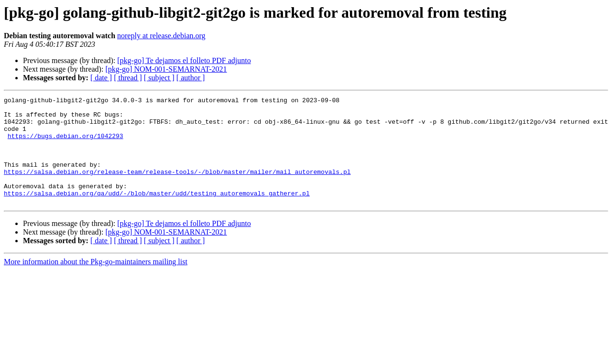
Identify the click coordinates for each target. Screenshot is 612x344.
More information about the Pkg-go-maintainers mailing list (95, 283)
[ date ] (101, 78)
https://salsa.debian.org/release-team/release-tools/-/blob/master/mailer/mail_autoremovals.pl (177, 187)
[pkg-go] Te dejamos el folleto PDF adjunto (184, 60)
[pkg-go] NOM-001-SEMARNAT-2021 (166, 69)
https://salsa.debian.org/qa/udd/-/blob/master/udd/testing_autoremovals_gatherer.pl (157, 213)
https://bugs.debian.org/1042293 (65, 144)
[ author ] (190, 78)
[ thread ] (128, 78)
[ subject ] (159, 78)
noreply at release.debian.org (161, 36)
